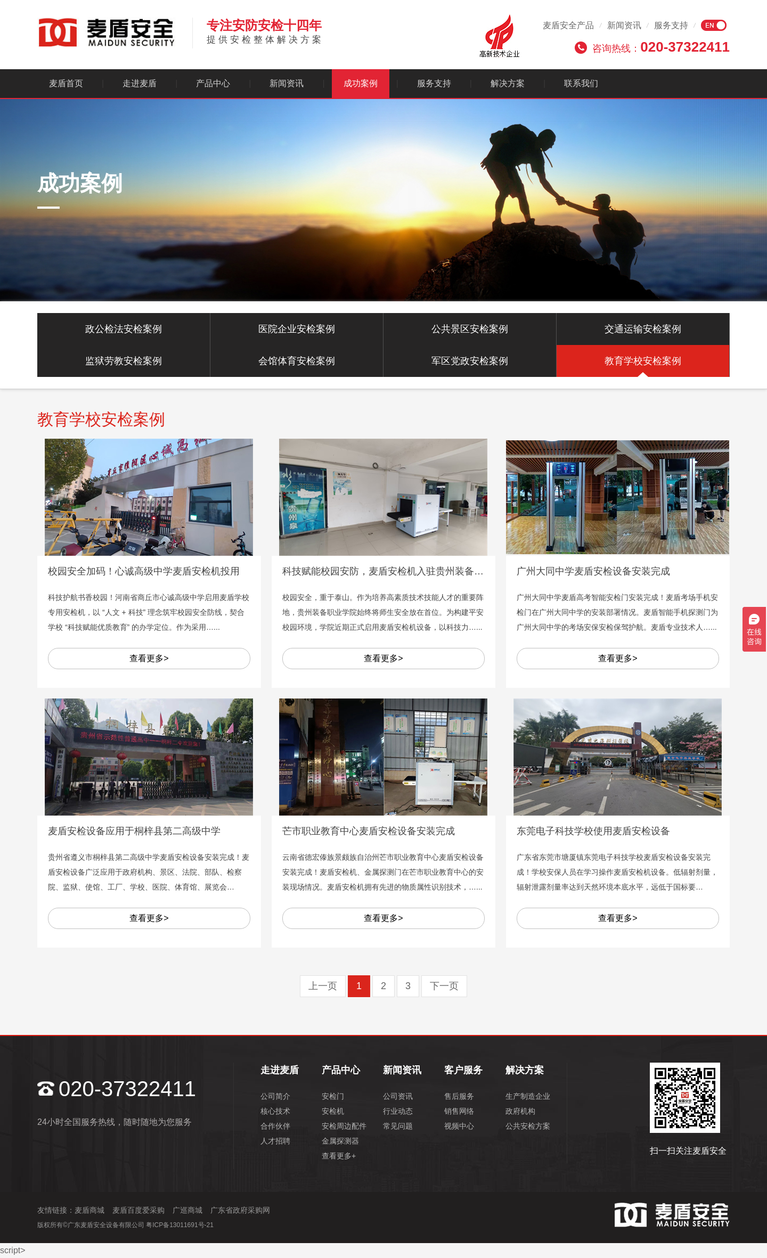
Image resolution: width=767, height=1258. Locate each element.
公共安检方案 (527, 1126)
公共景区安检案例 (469, 329)
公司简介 (275, 1096)
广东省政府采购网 (240, 1210)
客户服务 (463, 1070)
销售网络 (459, 1111)
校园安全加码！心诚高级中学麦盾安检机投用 (144, 571)
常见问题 (398, 1126)
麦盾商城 (89, 1210)
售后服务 (459, 1096)
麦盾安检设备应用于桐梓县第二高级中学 (134, 831)
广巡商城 (187, 1210)
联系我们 (581, 83)
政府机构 (520, 1111)
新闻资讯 (624, 25)
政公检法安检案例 (123, 329)
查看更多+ (339, 1156)
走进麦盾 (140, 83)
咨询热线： (661, 47)
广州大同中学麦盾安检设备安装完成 (593, 571)
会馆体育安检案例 (296, 361)
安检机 (333, 1111)
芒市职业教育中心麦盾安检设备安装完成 (368, 831)
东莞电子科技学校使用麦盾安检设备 (593, 831)
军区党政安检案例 (469, 361)
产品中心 (213, 83)
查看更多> (148, 658)
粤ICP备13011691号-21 (180, 1225)
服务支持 (671, 25)
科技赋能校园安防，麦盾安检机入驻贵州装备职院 (387, 571)
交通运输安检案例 (643, 329)
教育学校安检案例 (643, 361)
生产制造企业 (527, 1096)
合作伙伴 (275, 1126)
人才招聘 (275, 1141)
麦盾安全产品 (568, 25)
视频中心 (459, 1126)
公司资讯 (398, 1096)
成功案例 (361, 83)
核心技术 (275, 1111)
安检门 (333, 1096)
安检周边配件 (344, 1126)
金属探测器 (340, 1141)
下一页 (444, 986)
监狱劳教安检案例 (123, 361)
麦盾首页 (66, 83)
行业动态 (398, 1111)
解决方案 (508, 83)
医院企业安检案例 (296, 329)
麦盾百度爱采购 (138, 1210)
